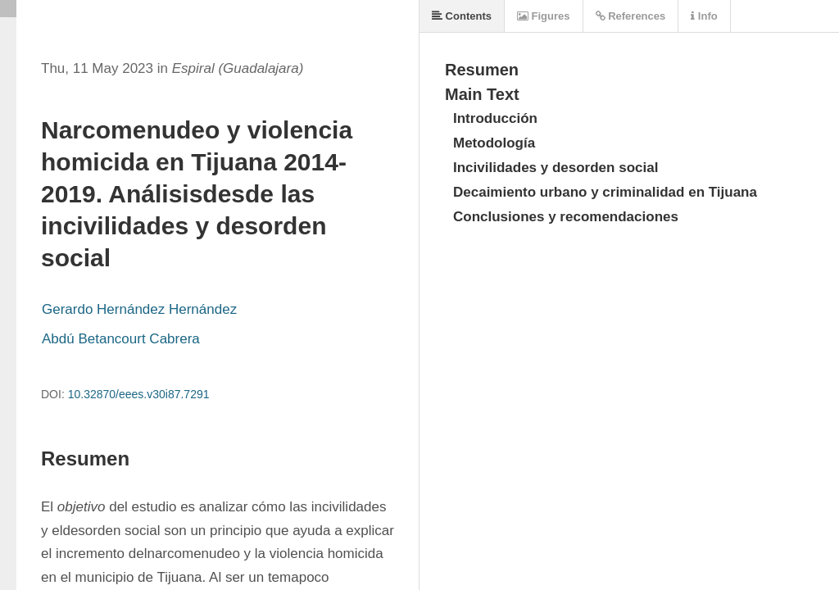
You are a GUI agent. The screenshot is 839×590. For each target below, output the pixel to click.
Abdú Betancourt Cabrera (121, 339)
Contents (462, 16)
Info (704, 16)
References (631, 16)
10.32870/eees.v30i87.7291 (139, 394)
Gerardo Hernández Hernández (139, 309)
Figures (543, 16)
